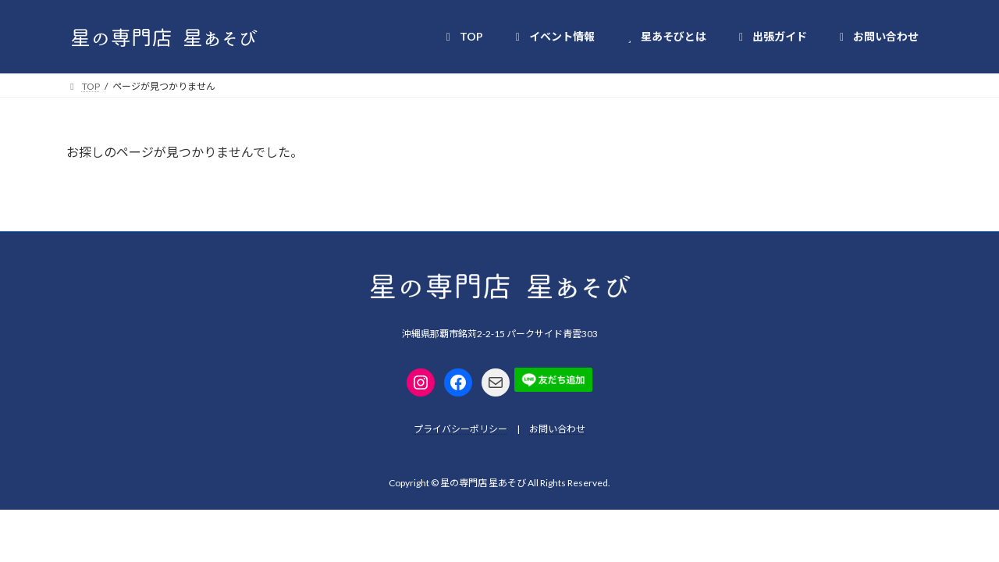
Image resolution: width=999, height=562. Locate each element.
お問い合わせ (557, 429)
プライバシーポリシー (460, 429)
